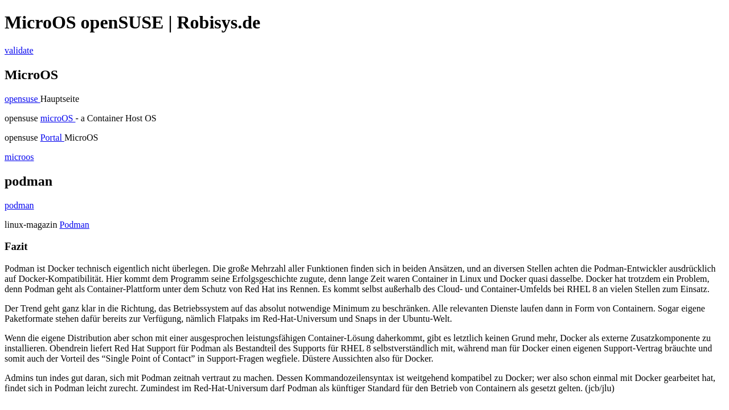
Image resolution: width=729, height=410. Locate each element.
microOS (58, 118)
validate (19, 50)
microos (19, 157)
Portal (52, 137)
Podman (74, 224)
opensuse (22, 99)
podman (19, 205)
